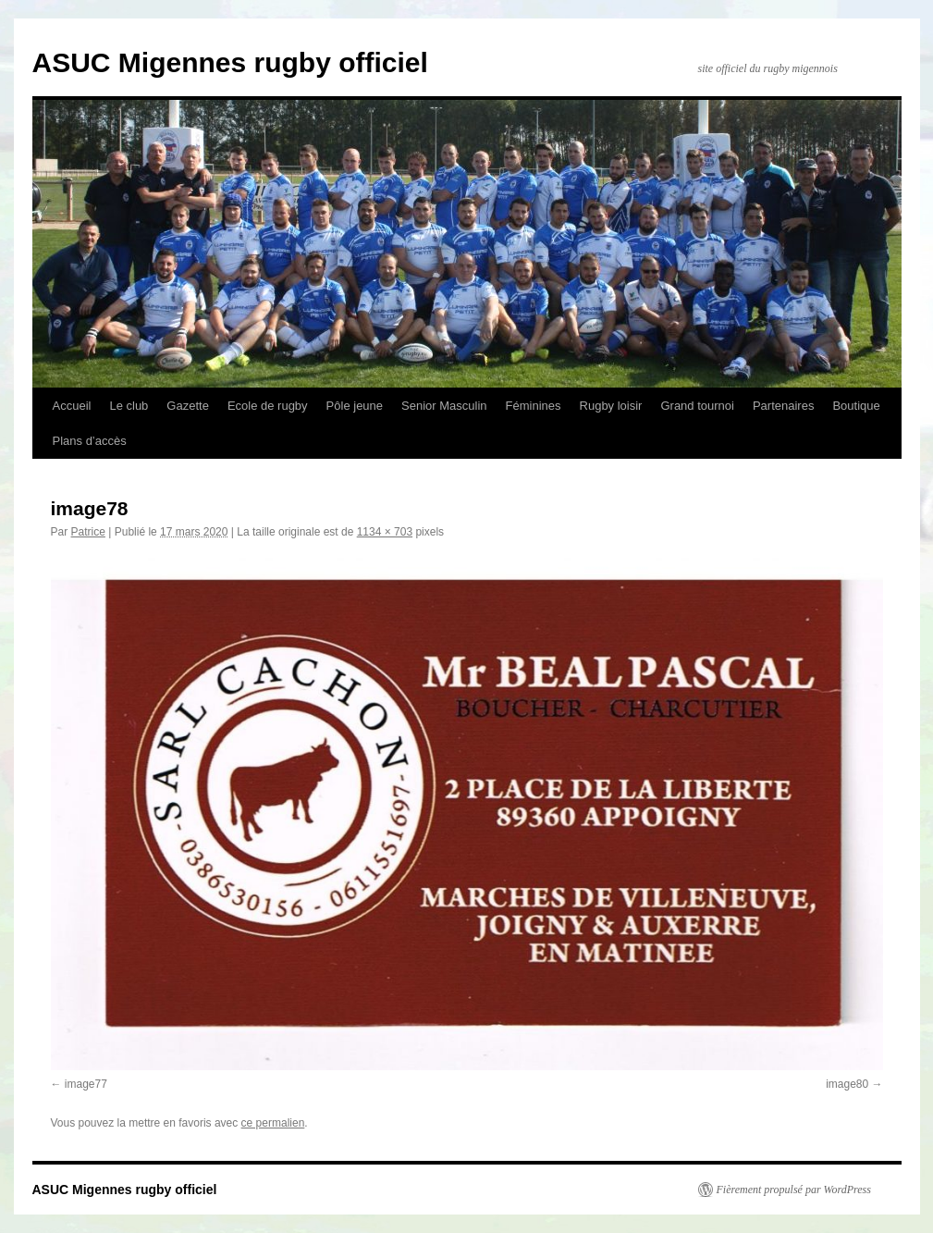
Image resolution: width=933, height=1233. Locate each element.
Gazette (187, 406)
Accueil (72, 406)
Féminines (533, 406)
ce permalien (273, 1122)
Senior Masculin (444, 406)
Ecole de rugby (267, 406)
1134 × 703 (384, 531)
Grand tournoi (697, 406)
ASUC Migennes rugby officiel (230, 62)
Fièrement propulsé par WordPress (794, 1189)
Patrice (88, 531)
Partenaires (783, 406)
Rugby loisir (611, 406)
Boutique (855, 406)
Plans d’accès (90, 441)
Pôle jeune (354, 406)
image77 (86, 1084)
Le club (128, 406)
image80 (847, 1084)
